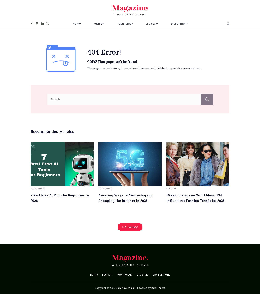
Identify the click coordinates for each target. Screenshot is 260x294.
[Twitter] (47, 23)
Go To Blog (130, 227)
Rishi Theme (158, 288)
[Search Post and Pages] (228, 23)
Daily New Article (125, 288)
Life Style (152, 24)
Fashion (99, 24)
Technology (125, 24)
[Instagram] (37, 23)
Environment (179, 24)
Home (77, 24)
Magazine (130, 8)
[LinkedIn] (42, 23)
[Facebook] (32, 23)
